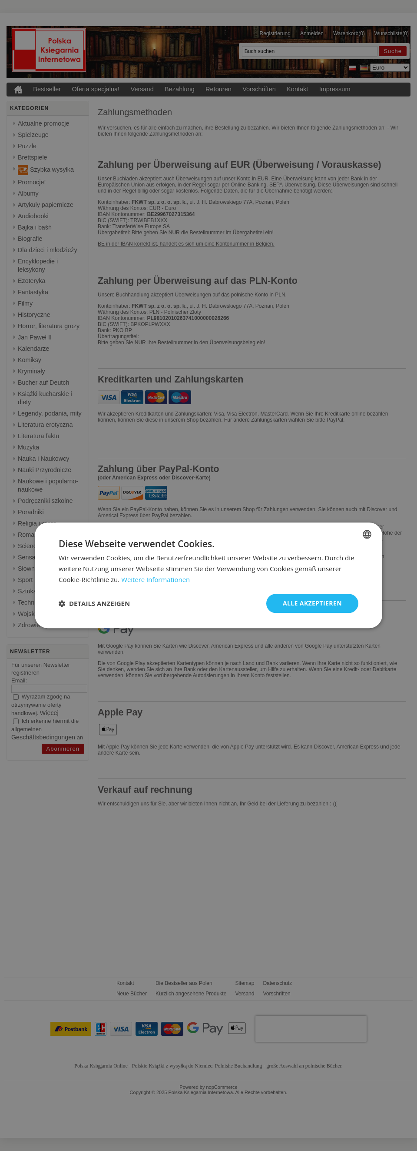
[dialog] (208, 575)
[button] (94, 603)
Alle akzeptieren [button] (312, 603)
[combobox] (367, 534)
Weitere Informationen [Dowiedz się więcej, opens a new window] (155, 579)
